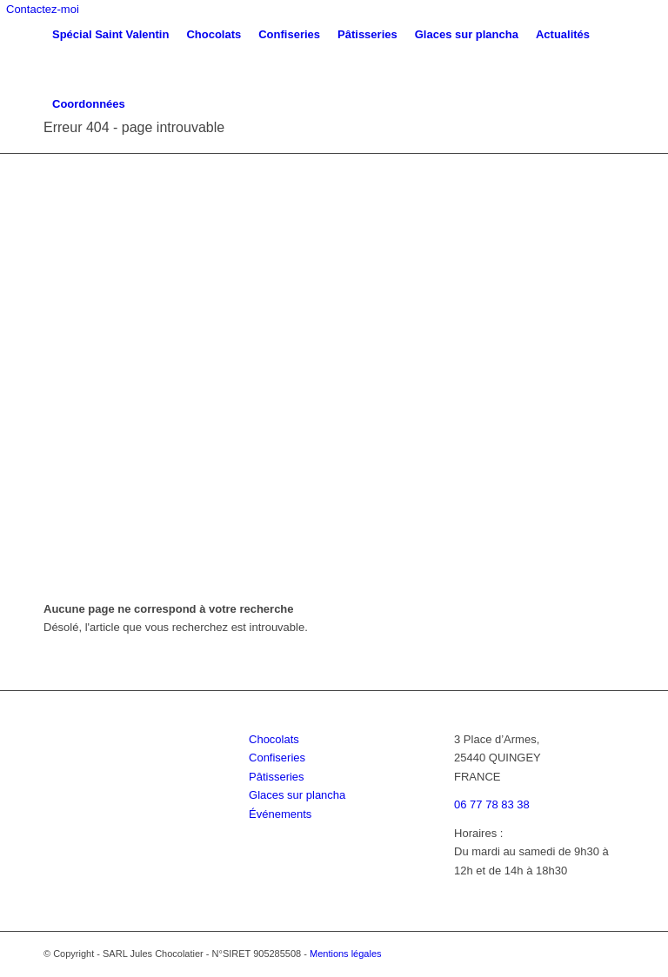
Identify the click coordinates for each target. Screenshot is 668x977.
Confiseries (277, 757)
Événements (280, 814)
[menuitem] (110, 35)
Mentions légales (346, 953)
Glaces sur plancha (297, 794)
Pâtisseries (276, 776)
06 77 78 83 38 (492, 804)
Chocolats (274, 739)
